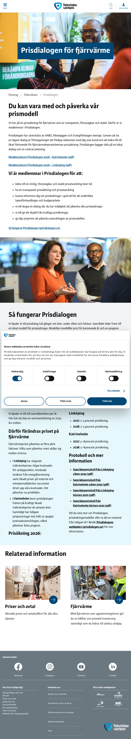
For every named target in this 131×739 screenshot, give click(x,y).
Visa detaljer (113, 391)
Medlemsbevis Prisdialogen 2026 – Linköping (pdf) (40, 165)
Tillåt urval (65, 401)
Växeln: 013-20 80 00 (57, 694)
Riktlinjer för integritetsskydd (15, 714)
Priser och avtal (9, 699)
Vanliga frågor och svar (13, 693)
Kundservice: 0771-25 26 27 (60, 703)
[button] (5, 6)
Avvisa (24, 401)
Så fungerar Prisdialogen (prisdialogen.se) (34, 228)
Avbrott (6, 696)
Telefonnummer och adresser (61, 712)
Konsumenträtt (9, 705)
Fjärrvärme (31, 94)
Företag (13, 94)
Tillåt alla (107, 401)
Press (50, 731)
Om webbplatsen (10, 708)
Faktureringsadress (56, 722)
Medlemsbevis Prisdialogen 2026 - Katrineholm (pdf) (41, 157)
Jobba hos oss (9, 702)
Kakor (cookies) (9, 711)
